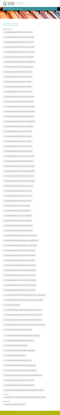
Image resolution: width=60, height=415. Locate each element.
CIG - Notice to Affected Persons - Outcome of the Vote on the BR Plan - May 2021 (24, 324)
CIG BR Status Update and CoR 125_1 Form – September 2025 (19, 61)
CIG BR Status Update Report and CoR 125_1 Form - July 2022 (19, 250)
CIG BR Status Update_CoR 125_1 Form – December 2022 (18, 225)
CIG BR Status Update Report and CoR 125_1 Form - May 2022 (19, 260)
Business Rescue (11, 8)
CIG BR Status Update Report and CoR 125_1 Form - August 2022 (20, 245)
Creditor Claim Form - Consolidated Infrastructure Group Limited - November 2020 (24, 397)
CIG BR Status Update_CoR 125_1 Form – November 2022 (18, 230)
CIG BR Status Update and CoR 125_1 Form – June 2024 (17, 136)
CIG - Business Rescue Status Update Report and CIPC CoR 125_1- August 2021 (23, 300)
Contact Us (19, 8)
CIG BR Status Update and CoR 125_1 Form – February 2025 (18, 96)
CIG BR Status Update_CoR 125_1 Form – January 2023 (17, 220)
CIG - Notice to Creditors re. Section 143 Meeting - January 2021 (20, 370)
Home (4, 8)
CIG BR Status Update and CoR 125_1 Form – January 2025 (18, 101)
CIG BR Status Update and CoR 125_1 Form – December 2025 (19, 47)
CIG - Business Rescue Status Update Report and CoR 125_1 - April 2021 (21, 335)
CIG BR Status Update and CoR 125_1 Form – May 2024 (17, 141)
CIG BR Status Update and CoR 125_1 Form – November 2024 (19, 111)
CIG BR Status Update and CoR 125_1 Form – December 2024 (19, 106)
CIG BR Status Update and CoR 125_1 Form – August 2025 (18, 66)
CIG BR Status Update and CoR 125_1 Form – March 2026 (18, 32)
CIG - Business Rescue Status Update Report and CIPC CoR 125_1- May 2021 (22, 319)
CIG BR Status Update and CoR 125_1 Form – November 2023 (19, 171)
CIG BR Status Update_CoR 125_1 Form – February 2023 (17, 215)
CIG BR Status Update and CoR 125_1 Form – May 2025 (17, 81)
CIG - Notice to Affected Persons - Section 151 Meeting (17, 329)
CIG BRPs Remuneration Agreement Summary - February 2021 (19, 365)
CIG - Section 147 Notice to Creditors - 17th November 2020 (19, 385)
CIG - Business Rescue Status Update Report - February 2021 (19, 350)
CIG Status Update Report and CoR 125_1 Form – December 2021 (20, 280)
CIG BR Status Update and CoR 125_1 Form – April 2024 (17, 146)
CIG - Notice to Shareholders (11, 304)
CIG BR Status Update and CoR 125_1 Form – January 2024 (18, 161)
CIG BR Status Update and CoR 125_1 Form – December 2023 (19, 166)
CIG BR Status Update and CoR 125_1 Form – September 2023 (19, 180)
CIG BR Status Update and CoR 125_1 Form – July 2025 (17, 71)
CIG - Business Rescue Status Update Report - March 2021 (18, 340)
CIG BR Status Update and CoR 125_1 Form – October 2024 (18, 116)
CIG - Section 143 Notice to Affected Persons (15, 345)
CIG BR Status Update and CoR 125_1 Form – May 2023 (17, 200)
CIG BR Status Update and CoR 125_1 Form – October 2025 (18, 56)
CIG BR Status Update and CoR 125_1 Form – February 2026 (18, 37)
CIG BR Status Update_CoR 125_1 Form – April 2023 (16, 205)
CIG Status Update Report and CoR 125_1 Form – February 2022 (19, 270)
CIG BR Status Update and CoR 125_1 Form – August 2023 (18, 185)
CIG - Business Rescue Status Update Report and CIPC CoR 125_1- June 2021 (22, 314)
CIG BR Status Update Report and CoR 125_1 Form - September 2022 (21, 240)
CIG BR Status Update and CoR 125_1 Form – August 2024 (18, 126)
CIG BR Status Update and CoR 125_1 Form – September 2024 (19, 121)
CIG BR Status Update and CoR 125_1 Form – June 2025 (17, 76)
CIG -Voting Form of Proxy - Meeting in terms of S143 (17, 360)
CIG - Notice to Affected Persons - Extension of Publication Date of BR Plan (22, 375)
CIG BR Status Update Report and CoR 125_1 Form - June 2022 (19, 255)
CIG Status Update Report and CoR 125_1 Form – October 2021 (19, 290)
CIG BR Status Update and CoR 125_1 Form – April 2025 (17, 86)
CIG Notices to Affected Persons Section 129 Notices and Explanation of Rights (23, 390)
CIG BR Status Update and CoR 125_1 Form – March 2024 (18, 151)
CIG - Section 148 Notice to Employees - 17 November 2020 (18, 380)
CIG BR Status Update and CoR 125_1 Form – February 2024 (18, 156)
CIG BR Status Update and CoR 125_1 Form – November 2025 (19, 52)
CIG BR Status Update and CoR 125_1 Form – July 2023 (17, 190)
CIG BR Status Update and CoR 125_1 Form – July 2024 (17, 131)
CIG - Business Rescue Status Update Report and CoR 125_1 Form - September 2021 (24, 295)
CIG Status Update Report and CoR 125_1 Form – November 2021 (20, 285)
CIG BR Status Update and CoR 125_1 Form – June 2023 (17, 195)
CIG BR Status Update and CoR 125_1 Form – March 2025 (18, 91)
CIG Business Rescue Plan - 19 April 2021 (14, 404)
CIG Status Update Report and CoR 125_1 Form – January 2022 (19, 275)
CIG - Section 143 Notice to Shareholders (14, 355)
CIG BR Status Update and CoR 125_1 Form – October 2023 (18, 176)
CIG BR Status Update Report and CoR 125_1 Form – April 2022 (19, 265)
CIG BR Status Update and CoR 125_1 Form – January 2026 (18, 42)
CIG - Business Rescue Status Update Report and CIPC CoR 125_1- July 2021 (22, 309)
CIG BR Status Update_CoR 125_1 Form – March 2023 (17, 210)
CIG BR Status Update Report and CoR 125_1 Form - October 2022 (20, 235)
